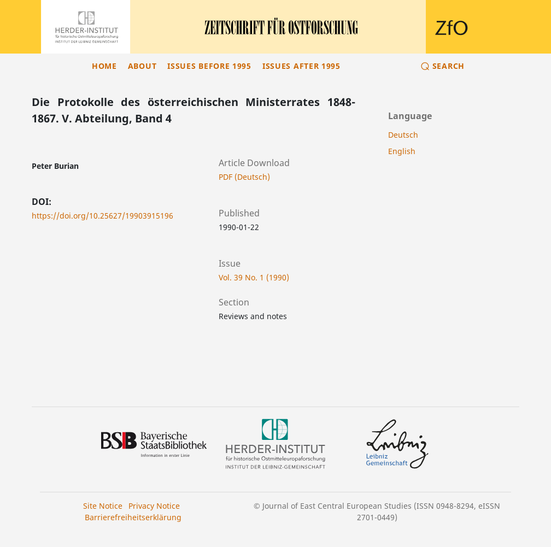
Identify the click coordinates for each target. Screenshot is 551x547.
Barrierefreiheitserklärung (133, 517)
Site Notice (102, 506)
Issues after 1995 (301, 66)
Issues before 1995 (209, 66)
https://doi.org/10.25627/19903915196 (102, 215)
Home (104, 66)
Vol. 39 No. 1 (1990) (254, 277)
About (142, 66)
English (401, 151)
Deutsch (403, 135)
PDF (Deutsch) (244, 177)
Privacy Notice (154, 506)
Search (448, 66)
